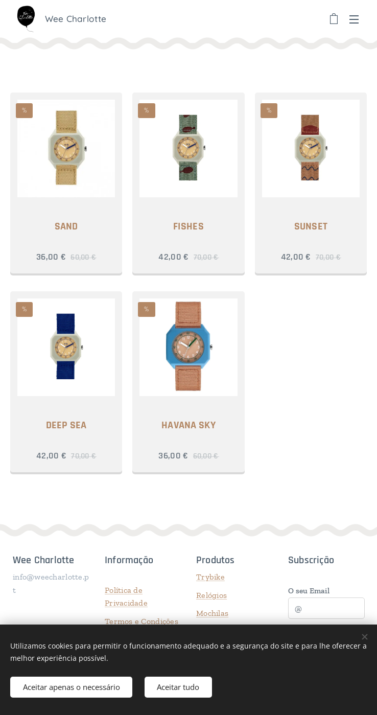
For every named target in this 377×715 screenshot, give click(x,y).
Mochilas (212, 613)
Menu (354, 19)
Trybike (210, 577)
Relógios (211, 594)
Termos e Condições (141, 621)
